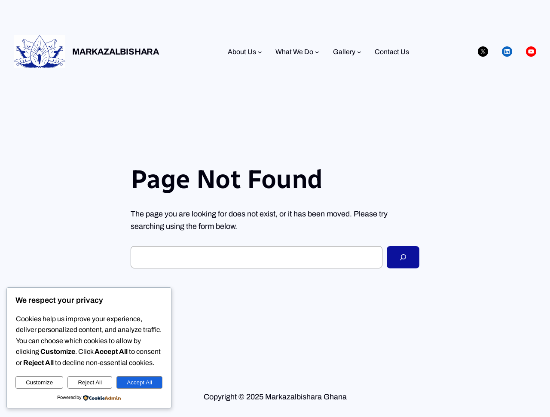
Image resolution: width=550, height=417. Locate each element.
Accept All (139, 382)
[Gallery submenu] (359, 52)
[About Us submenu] (260, 52)
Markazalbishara (115, 51)
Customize (39, 382)
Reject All (90, 382)
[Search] (403, 257)
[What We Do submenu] (317, 52)
